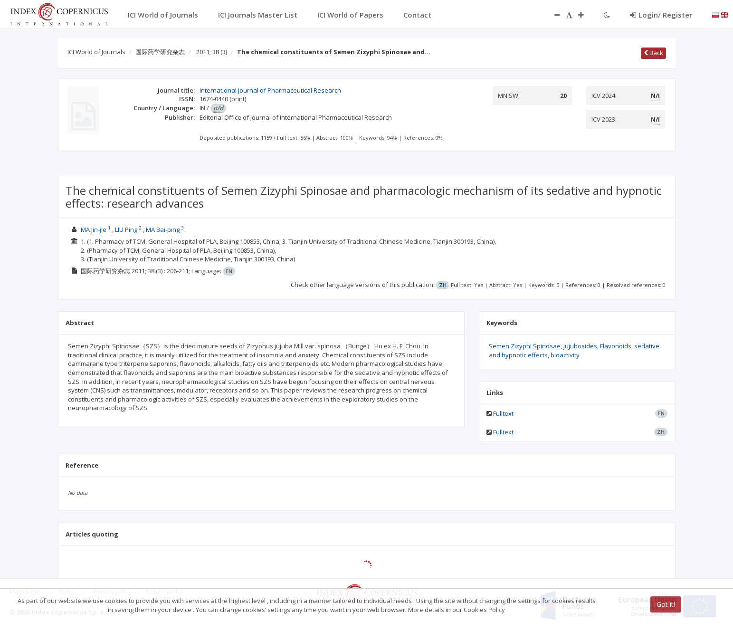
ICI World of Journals (96, 52)
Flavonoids (615, 346)
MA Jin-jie (93, 229)
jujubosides (580, 346)
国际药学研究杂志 (160, 52)
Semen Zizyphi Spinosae (525, 346)
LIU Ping (126, 229)
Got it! (666, 604)
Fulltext (503, 413)
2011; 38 (211, 52)
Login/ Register (661, 14)
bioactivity (565, 355)
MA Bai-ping (163, 229)
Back (653, 52)
